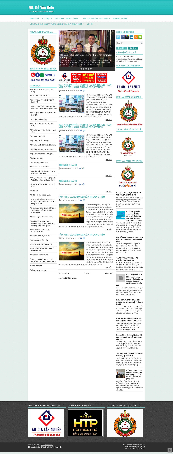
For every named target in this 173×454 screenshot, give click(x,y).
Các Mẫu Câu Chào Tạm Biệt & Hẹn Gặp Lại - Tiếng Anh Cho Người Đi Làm (129, 239)
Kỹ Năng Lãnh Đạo (38, 136)
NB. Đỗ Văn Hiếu (41, 7)
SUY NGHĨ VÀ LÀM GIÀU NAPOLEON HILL (40, 230)
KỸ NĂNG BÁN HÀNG (39, 119)
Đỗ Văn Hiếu (141, 444)
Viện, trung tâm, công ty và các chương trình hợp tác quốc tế (57, 23)
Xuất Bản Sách (36, 266)
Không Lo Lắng (68, 165)
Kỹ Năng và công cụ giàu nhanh (42, 149)
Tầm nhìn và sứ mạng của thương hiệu (82, 197)
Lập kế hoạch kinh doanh (40, 162)
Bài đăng (133, 48)
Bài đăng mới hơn (64, 273)
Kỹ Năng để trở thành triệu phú (42, 154)
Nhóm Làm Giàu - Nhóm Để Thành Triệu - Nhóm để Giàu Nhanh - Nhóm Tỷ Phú (43, 210)
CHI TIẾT (109, 120)
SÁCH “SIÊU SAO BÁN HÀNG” (42, 244)
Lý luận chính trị (37, 158)
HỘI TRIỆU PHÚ (140, 448)
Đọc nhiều (121, 48)
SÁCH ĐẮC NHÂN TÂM (39, 240)
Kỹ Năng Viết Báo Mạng (39, 140)
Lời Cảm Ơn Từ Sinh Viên (40, 167)
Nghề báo (34, 190)
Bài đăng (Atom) (71, 278)
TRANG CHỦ (34, 19)
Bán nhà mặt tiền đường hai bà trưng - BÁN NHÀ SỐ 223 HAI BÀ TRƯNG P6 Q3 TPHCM (85, 86)
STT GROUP (141, 446)
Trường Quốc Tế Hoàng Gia (52, 447)
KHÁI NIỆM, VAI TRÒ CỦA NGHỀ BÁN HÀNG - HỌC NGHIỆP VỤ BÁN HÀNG (129, 302)
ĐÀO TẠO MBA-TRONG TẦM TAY (68, 18)
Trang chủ (87, 273)
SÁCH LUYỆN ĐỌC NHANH (41, 236)
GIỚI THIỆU (47, 18)
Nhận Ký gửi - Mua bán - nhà (41, 217)
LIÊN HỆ (89, 24)
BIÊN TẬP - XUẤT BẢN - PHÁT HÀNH (97, 18)
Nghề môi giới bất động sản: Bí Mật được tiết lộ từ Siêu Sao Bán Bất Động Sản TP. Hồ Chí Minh (134, 216)
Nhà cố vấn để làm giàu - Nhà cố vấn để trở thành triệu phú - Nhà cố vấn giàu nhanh (43, 201)
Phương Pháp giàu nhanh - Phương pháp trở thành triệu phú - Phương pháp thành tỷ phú (43, 223)
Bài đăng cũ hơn (109, 273)
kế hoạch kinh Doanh (38, 270)
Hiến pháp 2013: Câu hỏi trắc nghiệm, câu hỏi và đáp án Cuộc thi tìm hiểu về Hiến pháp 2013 (134, 374)
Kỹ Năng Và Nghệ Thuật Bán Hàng (43, 145)
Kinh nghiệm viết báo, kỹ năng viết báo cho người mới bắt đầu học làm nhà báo (129, 337)
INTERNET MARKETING (40, 96)
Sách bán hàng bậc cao (39, 255)
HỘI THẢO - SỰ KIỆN (120, 19)
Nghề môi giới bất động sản (41, 195)
